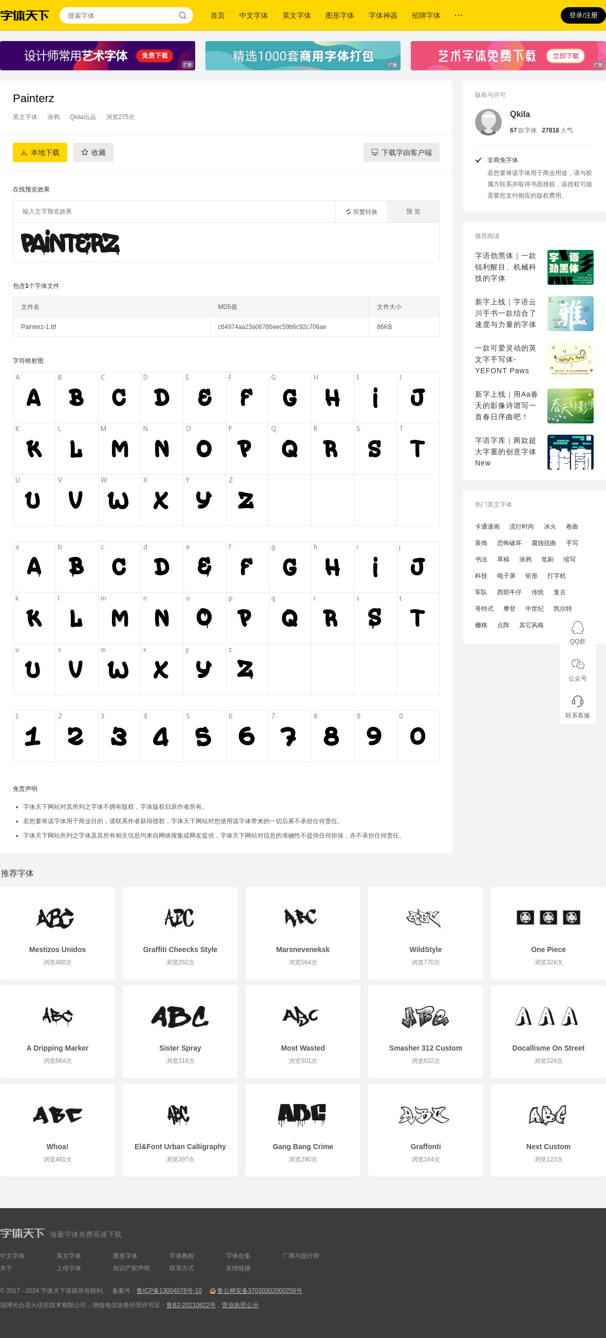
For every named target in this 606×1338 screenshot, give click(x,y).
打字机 (556, 575)
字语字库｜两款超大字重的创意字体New (506, 451)
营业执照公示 (240, 1305)
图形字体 (340, 15)
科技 (481, 575)
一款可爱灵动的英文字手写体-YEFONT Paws (506, 359)
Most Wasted (303, 1048)
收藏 (98, 152)
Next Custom (548, 1146)
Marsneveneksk (303, 949)
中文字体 (253, 15)
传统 (538, 592)
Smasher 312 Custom (425, 1048)
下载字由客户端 (407, 152)
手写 (572, 543)
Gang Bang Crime (303, 1146)
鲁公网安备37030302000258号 (259, 1290)
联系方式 (181, 1268)
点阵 (503, 625)
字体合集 (238, 1255)
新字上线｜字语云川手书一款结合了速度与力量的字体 (506, 313)
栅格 (481, 625)
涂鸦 (53, 117)
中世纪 (534, 608)
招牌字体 (426, 15)
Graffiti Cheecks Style (180, 949)
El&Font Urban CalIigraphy (180, 1146)
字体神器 (383, 15)
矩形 (531, 575)
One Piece (548, 949)
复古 (560, 592)
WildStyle (426, 949)
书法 (481, 559)
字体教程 (181, 1255)
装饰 (481, 543)
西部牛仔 (509, 592)
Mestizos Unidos (57, 949)
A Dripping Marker (58, 1048)
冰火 (550, 526)
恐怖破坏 (509, 543)
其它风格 (531, 625)
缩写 (569, 559)
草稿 (503, 559)
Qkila (520, 114)
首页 (218, 15)
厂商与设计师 (300, 1255)
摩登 (509, 608)
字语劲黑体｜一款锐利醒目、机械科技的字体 (506, 266)
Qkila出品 (83, 117)
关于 (6, 1268)
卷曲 (572, 526)
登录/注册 (583, 15)
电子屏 (506, 575)
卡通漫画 (487, 526)
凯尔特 (563, 608)
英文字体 (296, 15)
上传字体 (68, 1268)
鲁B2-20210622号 (191, 1305)
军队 (481, 592)
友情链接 (238, 1268)
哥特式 (484, 608)
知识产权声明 (131, 1268)
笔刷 (547, 559)
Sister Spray (180, 1048)
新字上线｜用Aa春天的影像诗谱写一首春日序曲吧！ (507, 405)
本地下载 (45, 152)
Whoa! (58, 1146)
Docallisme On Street (549, 1048)
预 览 (413, 211)
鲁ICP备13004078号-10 (169, 1290)
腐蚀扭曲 (544, 543)
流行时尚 (521, 526)
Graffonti (425, 1146)
